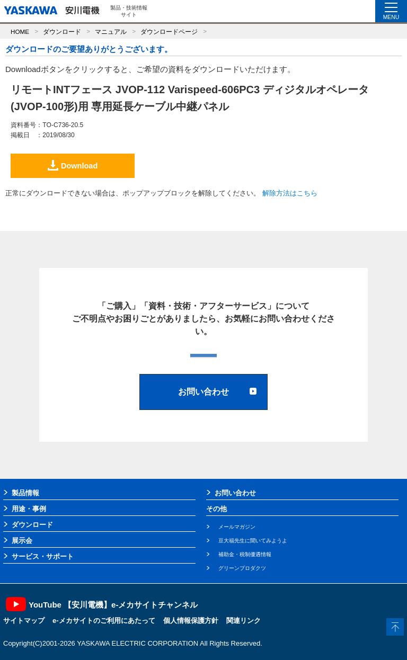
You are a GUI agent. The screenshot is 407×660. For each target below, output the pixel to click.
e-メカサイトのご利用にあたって (103, 621)
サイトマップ (24, 621)
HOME (20, 31)
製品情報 (25, 493)
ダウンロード (62, 31)
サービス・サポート (43, 556)
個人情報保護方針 (190, 621)
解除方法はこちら (289, 193)
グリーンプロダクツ (242, 568)
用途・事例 (29, 509)
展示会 (22, 541)
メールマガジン (236, 527)
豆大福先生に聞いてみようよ (252, 540)
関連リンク (243, 621)
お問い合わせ (235, 493)
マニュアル (111, 31)
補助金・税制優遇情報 (244, 554)
